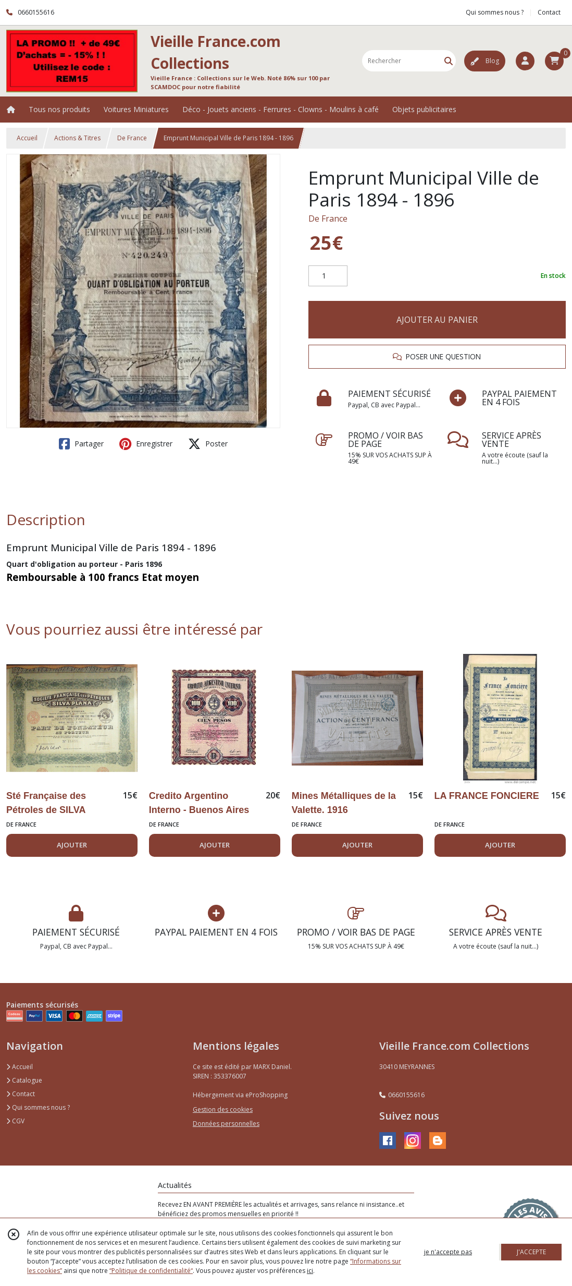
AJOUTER (72, 845)
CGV (15, 1121)
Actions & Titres (77, 138)
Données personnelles (226, 1123)
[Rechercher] (448, 61)
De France (132, 138)
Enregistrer (145, 444)
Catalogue (24, 1080)
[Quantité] (327, 275)
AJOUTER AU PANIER (437, 319)
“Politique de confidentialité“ (151, 1270)
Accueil (27, 138)
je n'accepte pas (448, 1251)
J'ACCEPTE (531, 1251)
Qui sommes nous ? (38, 1107)
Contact (549, 12)
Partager (81, 444)
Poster (208, 444)
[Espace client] (525, 61)
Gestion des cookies (223, 1109)
